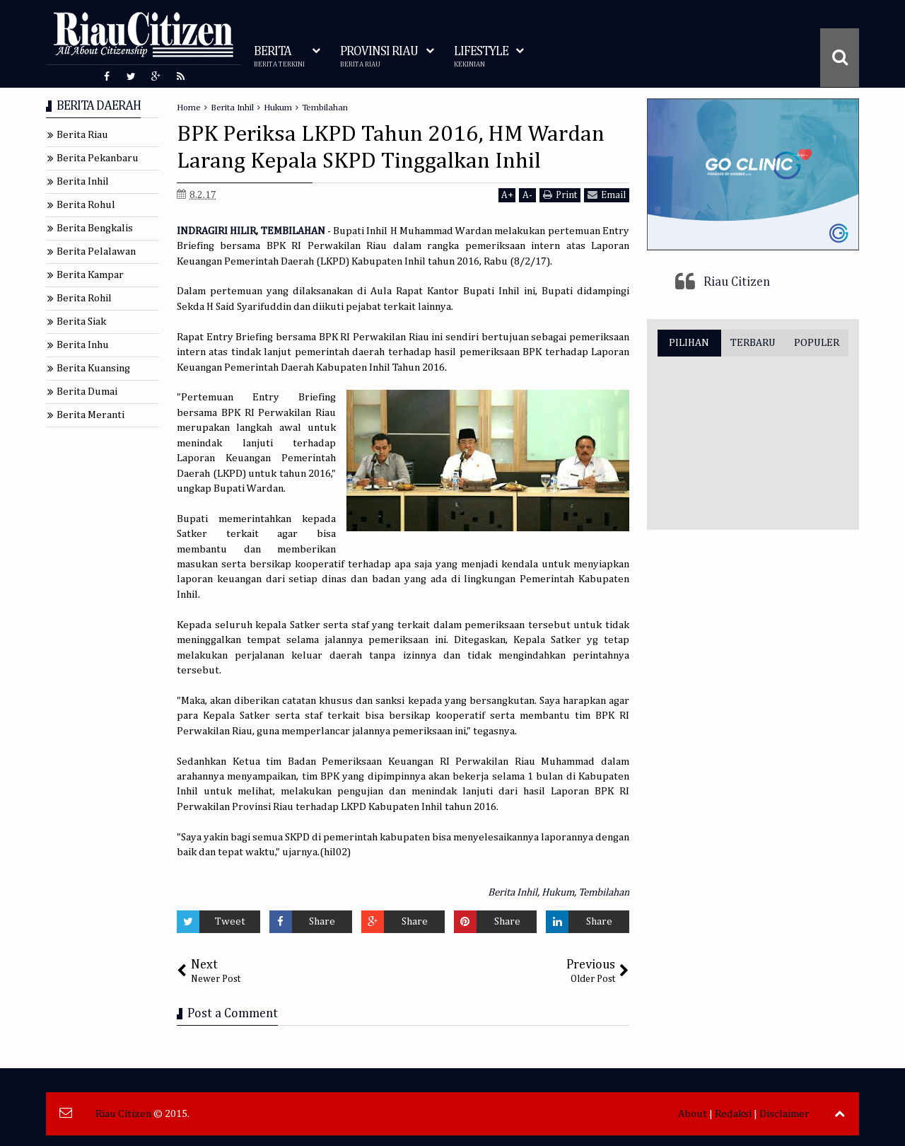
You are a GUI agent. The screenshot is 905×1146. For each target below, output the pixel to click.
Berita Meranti (90, 415)
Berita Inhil (512, 892)
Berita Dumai (87, 391)
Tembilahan (603, 892)
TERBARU (753, 342)
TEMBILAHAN (293, 231)
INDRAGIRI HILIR (216, 231)
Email (607, 195)
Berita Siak (81, 321)
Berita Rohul (86, 204)
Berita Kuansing (93, 368)
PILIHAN (689, 342)
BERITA (279, 57)
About (692, 1114)
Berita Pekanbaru (98, 158)
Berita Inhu (83, 345)
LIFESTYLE (481, 57)
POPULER (816, 342)
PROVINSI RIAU (379, 57)
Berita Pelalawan (96, 251)
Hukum (558, 892)
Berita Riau (82, 134)
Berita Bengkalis (95, 228)
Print (560, 195)
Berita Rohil (84, 298)
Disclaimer (784, 1114)
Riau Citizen (736, 282)
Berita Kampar (90, 275)
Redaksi (733, 1114)
